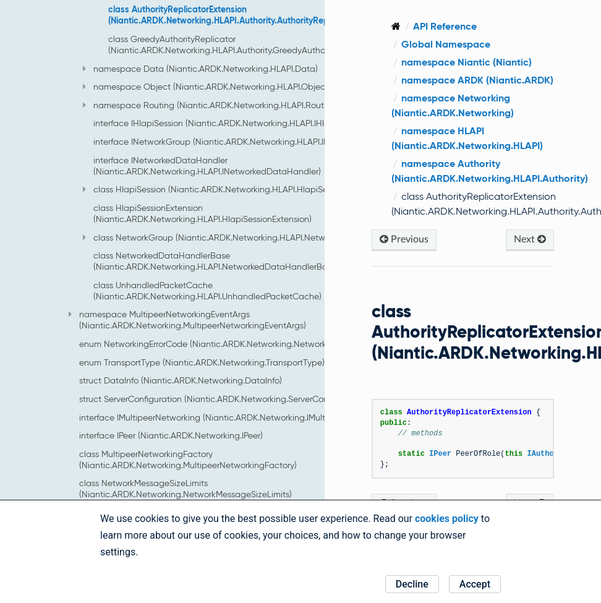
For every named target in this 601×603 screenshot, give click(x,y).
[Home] (396, 26)
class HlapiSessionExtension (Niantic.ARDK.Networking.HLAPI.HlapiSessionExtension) (202, 213)
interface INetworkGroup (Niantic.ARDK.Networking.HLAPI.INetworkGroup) (238, 141)
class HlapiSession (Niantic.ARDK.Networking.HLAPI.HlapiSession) (216, 189)
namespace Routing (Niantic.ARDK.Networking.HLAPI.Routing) (211, 105)
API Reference (445, 26)
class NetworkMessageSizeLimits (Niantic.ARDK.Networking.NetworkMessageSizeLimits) (185, 488)
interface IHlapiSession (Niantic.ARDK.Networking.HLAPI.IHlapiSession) (231, 123)
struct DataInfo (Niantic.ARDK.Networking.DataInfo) (180, 380)
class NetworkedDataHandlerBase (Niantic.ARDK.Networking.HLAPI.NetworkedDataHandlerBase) (216, 261)
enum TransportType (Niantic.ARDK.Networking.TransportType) (202, 362)
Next (530, 239)
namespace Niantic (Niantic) (466, 62)
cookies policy (447, 518)
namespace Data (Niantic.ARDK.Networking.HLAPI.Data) (200, 68)
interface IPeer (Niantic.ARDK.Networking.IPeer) (171, 435)
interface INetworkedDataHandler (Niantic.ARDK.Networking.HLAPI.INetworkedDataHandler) (207, 166)
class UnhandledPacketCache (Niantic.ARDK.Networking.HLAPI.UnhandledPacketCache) (207, 291)
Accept (474, 584)
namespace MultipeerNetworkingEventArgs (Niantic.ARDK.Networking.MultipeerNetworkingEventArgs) (187, 320)
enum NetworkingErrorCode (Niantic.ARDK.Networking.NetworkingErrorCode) (229, 343)
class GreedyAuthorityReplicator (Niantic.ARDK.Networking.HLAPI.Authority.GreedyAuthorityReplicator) (244, 44)
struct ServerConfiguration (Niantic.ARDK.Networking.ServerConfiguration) (224, 398)
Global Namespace (445, 44)
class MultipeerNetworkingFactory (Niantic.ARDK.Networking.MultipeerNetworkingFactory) (188, 459)
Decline (412, 584)
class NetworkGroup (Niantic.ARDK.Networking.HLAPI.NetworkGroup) (223, 237)
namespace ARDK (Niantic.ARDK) (477, 80)
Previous (404, 239)
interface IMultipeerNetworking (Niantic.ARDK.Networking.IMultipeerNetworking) (236, 417)
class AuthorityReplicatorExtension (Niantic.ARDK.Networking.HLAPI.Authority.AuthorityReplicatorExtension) (251, 15)
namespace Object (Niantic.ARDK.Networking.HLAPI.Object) (207, 86)
